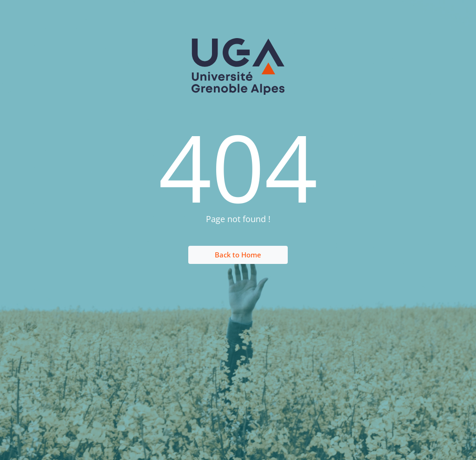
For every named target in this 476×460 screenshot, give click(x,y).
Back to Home (238, 254)
